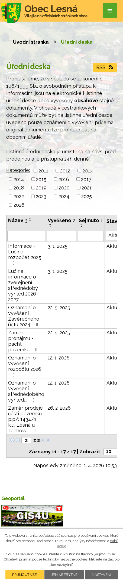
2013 (87, 171)
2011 (43, 171)
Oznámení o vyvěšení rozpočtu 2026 (24, 366)
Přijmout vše (24, 575)
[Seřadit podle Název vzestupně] (30, 219)
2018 (19, 188)
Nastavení (101, 575)
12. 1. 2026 (59, 358)
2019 (41, 188)
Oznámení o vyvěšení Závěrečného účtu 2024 (24, 316)
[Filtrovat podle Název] (26, 236)
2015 (41, 179)
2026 (19, 205)
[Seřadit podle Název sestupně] (30, 221)
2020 (64, 188)
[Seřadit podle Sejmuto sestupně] (82, 226)
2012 (65, 171)
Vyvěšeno (61, 220)
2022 (19, 196)
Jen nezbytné (64, 575)
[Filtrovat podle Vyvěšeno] (61, 236)
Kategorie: (18, 170)
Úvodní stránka (31, 42)
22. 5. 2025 (59, 307)
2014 (19, 179)
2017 (86, 179)
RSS (105, 67)
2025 (86, 196)
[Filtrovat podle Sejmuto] (91, 236)
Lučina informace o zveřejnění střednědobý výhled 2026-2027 (23, 285)
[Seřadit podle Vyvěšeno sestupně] (51, 226)
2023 (41, 196)
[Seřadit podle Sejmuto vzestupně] (82, 224)
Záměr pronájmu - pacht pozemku (24, 341)
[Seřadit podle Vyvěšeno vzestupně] (51, 224)
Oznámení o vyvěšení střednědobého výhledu (26, 391)
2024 (64, 196)
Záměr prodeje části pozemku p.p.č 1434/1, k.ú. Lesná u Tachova (25, 419)
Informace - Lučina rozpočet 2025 (24, 254)
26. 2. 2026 (59, 408)
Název (17, 220)
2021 (87, 188)
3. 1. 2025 (57, 246)
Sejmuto (91, 220)
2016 (64, 179)
